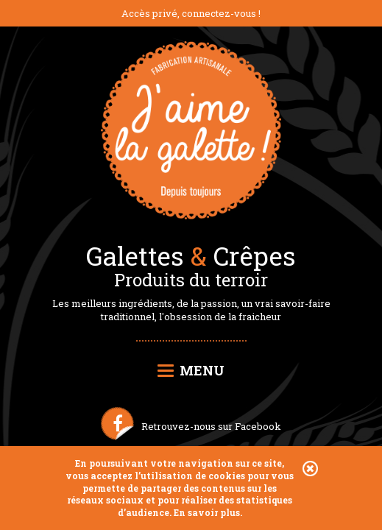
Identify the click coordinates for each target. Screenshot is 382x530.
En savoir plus (207, 512)
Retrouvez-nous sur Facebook (211, 426)
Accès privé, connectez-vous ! (191, 13)
